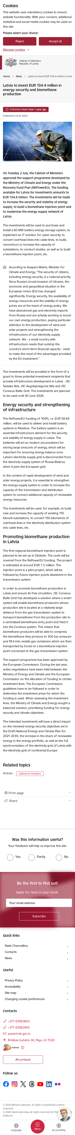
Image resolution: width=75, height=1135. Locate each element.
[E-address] (11, 1047)
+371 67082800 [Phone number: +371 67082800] (19, 1021)
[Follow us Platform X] (23, 1084)
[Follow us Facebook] (6, 1084)
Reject (20, 41)
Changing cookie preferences (25, 999)
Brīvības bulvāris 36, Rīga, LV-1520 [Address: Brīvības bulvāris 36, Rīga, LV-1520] (31, 1040)
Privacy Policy (14, 980)
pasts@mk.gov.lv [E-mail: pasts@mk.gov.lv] (19, 1034)
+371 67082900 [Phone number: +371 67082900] (19, 1027)
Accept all (55, 41)
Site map (10, 993)
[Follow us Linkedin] (49, 1084)
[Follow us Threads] (32, 1084)
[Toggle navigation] (38, 1127)
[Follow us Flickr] (58, 1083)
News (8, 958)
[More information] (22, 1047)
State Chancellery (16, 946)
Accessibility (12, 986)
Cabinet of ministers (30, 773)
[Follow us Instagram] (15, 1084)
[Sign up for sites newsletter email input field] (39, 903)
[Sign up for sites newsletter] (39, 916)
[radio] (13, 856)
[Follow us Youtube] (40, 1083)
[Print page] (37, 793)
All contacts (23, 1059)
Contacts (11, 952)
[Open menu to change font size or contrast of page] (59, 1128)
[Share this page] (37, 801)
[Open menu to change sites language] (16, 1128)
